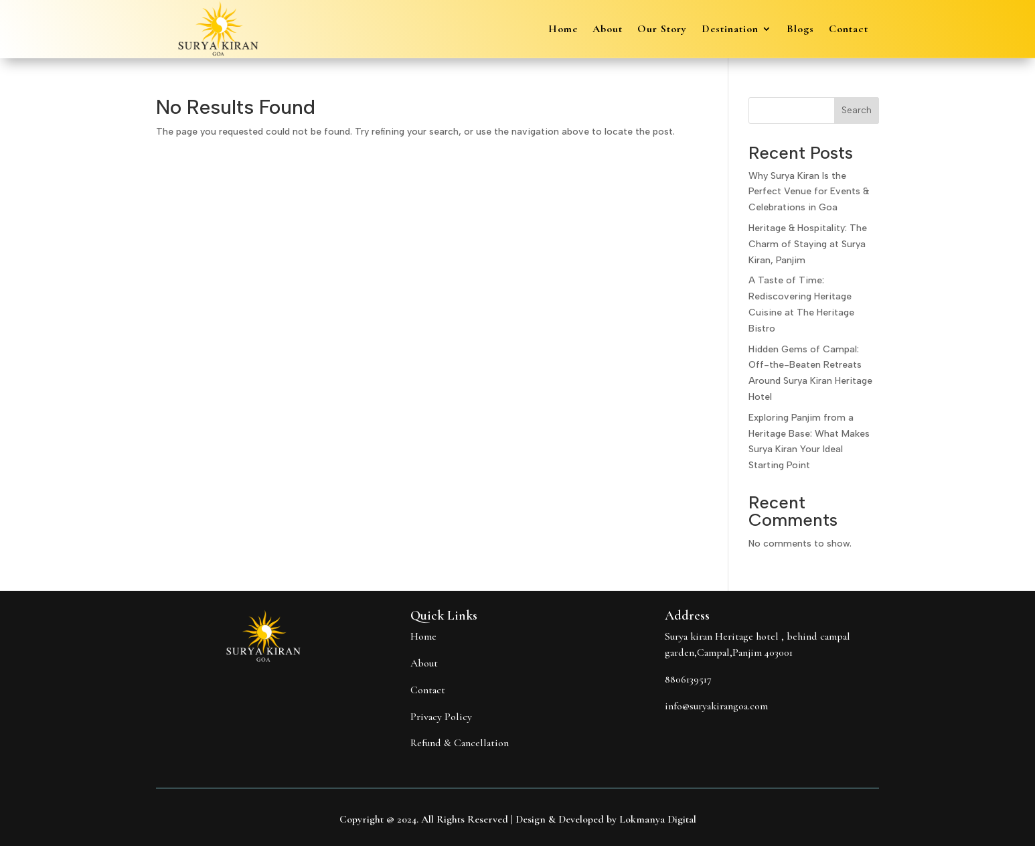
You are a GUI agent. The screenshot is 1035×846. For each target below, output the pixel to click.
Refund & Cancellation (459, 743)
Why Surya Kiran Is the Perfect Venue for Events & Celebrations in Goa (808, 192)
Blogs (800, 30)
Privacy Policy (441, 716)
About (607, 30)
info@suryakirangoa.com (716, 706)
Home (563, 30)
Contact (848, 30)
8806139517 (688, 679)
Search (857, 110)
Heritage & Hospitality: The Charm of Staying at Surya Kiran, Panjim (807, 244)
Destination (730, 30)
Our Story (662, 30)
